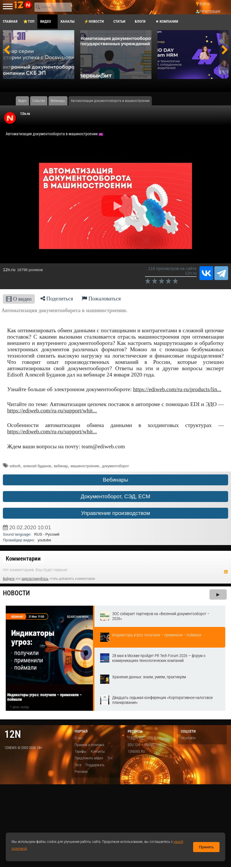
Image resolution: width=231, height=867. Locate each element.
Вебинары (115, 480)
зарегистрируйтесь (35, 579)
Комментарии (23, 558)
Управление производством (115, 513)
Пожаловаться (101, 299)
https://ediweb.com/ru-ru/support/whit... (52, 411)
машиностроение (85, 466)
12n (12, 734)
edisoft (15, 466)
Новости (16, 593)
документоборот (115, 466)
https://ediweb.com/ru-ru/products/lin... (177, 389)
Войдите (9, 579)
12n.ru (25, 113)
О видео (19, 299)
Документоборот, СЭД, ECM (115, 496)
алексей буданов (37, 466)
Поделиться (56, 299)
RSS (226, 571)
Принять (206, 847)
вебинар (61, 466)
